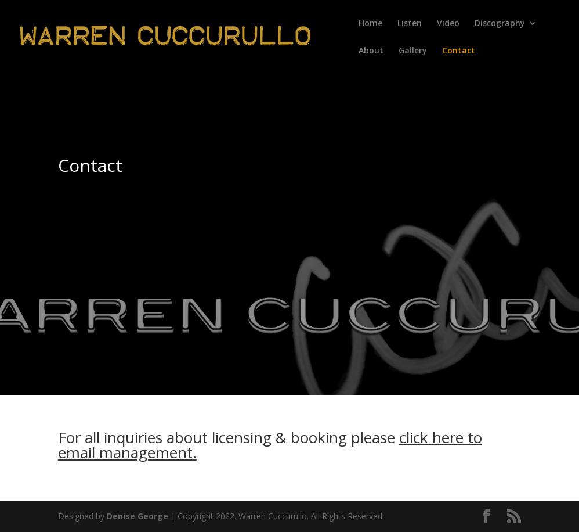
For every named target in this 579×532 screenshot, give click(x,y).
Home (370, 23)
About (371, 51)
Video (448, 23)
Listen (409, 23)
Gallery (413, 51)
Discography (500, 23)
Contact (458, 51)
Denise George (137, 516)
